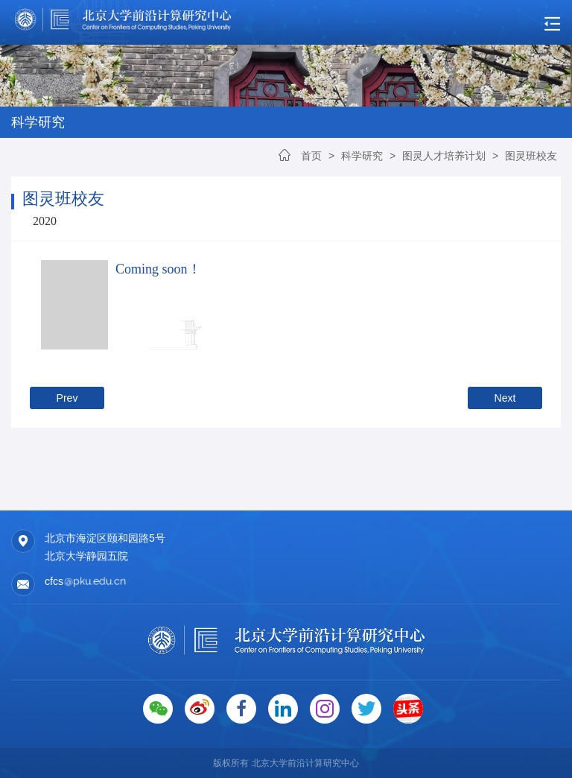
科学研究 (363, 156)
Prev (67, 398)
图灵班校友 (531, 156)
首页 (311, 156)
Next (505, 398)
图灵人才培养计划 (444, 156)
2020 (45, 221)
